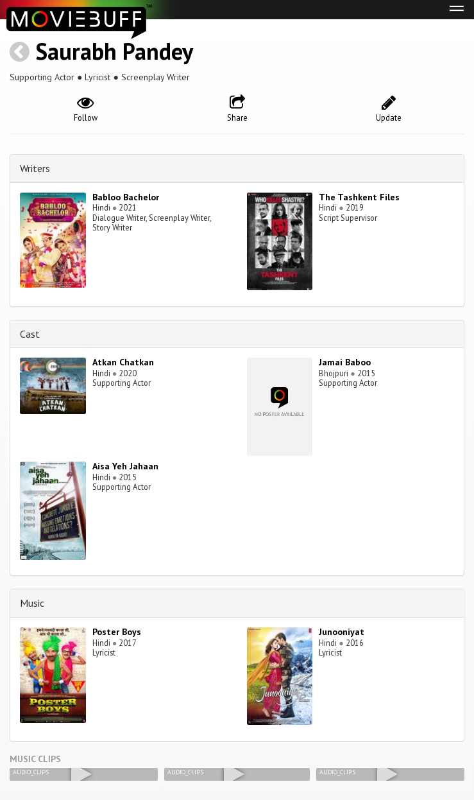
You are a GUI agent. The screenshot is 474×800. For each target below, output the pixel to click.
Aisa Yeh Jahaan (125, 466)
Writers (35, 168)
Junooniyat (341, 632)
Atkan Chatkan (123, 362)
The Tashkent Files (359, 197)
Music (32, 602)
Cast (30, 333)
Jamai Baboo (345, 362)
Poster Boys (116, 632)
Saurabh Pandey (114, 51)
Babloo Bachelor (125, 197)
